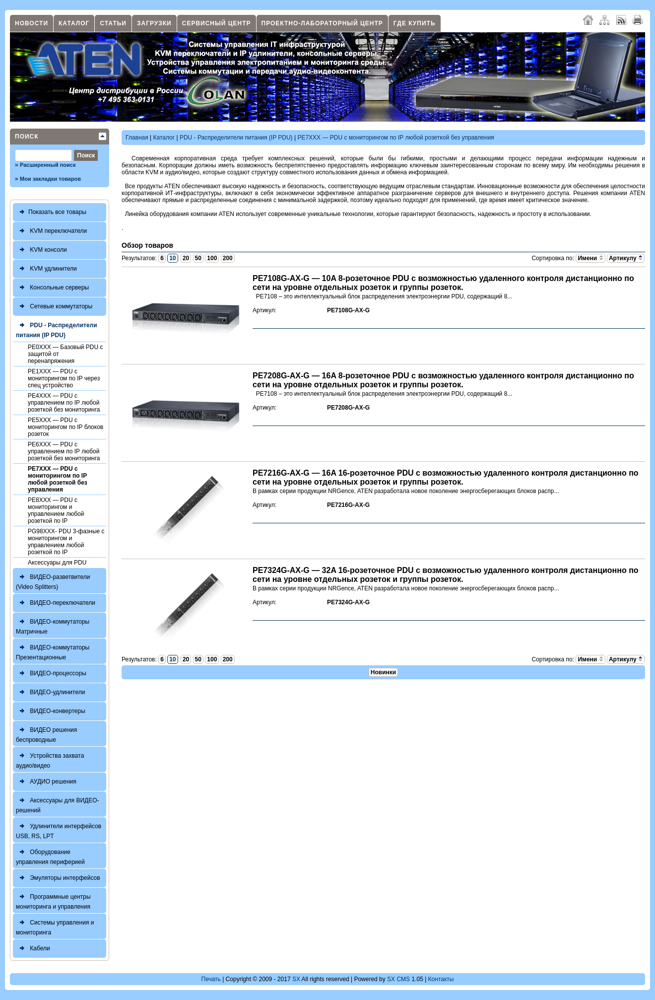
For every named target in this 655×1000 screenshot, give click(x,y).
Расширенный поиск (47, 165)
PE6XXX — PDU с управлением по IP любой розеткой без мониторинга (64, 451)
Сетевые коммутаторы (54, 306)
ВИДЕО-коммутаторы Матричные (52, 625)
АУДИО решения (46, 782)
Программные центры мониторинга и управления (53, 900)
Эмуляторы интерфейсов (58, 878)
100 (212, 258)
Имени (590, 258)
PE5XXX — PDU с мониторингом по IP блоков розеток (65, 427)
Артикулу (626, 258)
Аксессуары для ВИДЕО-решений (57, 804)
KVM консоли (41, 250)
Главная (137, 137)
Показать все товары (51, 212)
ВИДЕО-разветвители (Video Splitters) (53, 580)
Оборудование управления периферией (50, 855)
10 (172, 258)
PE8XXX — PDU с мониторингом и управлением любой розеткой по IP (56, 510)
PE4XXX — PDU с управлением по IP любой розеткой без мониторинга (64, 402)
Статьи (113, 23)
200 (228, 258)
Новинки (383, 672)
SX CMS (398, 979)
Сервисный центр (216, 23)
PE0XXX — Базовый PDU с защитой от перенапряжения (65, 354)
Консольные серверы (52, 288)
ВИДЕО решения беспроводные (46, 733)
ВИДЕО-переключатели (55, 603)
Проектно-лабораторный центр (322, 23)
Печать (211, 979)
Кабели (33, 948)
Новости (31, 23)
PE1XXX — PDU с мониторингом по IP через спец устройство (64, 378)
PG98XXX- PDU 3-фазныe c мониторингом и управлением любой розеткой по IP (66, 542)
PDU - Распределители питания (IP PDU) (56, 329)
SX (296, 979)
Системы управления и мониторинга (55, 926)
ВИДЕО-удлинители (50, 692)
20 (186, 258)
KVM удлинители (46, 269)
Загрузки (154, 23)
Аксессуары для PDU (57, 562)
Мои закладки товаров (50, 179)
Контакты (441, 979)
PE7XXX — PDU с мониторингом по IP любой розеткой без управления (57, 479)
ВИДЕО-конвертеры (50, 711)
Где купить (414, 23)
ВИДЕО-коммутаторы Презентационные (52, 651)
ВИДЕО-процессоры (51, 673)
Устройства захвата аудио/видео (50, 759)
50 (198, 258)
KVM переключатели (51, 231)
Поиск (27, 136)
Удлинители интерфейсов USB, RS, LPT (58, 830)
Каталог (74, 23)
